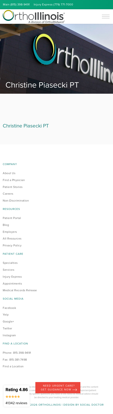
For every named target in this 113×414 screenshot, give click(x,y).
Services (8, 270)
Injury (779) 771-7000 (53, 4)
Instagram (9, 335)
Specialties (10, 263)
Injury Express (12, 277)
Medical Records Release (20, 290)
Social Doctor (92, 405)
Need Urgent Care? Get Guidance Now (59, 387)
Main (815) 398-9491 (16, 4)
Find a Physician (14, 180)
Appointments (12, 283)
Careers (8, 194)
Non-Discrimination (16, 200)
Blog (6, 225)
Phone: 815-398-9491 (17, 353)
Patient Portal (12, 218)
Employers (10, 232)
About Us (9, 173)
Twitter (7, 328)
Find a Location (13, 366)
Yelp (6, 314)
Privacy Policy (12, 245)
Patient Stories (13, 187)
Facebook (9, 308)
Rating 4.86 (16, 396)
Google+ (8, 321)
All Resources (12, 238)
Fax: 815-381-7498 (15, 360)
